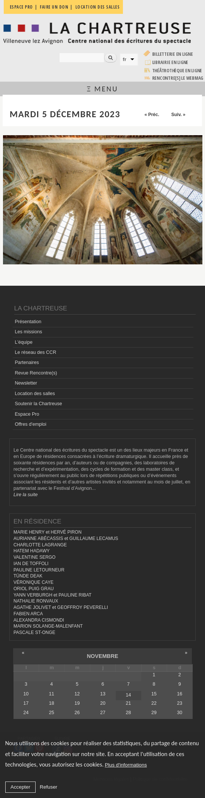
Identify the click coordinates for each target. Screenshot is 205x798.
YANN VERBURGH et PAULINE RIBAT (52, 595)
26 (77, 712)
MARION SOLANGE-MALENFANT (48, 626)
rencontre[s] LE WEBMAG (178, 78)
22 (154, 703)
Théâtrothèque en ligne (177, 70)
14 (128, 695)
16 (179, 694)
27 (102, 712)
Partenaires (27, 362)
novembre (102, 656)
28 (128, 712)
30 (179, 712)
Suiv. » (178, 114)
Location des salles (35, 393)
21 (128, 703)
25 (51, 712)
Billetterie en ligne (172, 54)
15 (154, 694)
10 (25, 694)
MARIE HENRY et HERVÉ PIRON (47, 532)
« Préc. (151, 114)
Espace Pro (27, 414)
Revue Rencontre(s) (36, 373)
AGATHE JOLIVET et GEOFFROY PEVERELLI (60, 607)
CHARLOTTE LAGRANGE (40, 544)
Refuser (48, 787)
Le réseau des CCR (35, 352)
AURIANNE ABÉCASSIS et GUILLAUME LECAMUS (65, 538)
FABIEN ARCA (28, 613)
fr (125, 59)
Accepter (20, 787)
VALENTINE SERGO (34, 557)
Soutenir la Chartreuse (38, 403)
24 (25, 712)
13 (102, 694)
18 (51, 703)
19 (77, 703)
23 (179, 703)
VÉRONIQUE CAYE (33, 582)
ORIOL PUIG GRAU (33, 588)
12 (77, 694)
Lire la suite (25, 494)
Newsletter (26, 383)
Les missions (28, 331)
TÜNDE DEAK (27, 576)
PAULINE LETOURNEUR (38, 570)
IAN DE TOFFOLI (30, 563)
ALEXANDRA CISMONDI (38, 620)
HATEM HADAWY (31, 550)
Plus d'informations (126, 765)
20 (102, 703)
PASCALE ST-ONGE (34, 632)
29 (154, 712)
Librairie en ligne (170, 62)
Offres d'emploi (30, 424)
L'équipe (23, 342)
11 (51, 694)
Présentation (28, 321)
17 (25, 703)
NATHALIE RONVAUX (35, 601)
